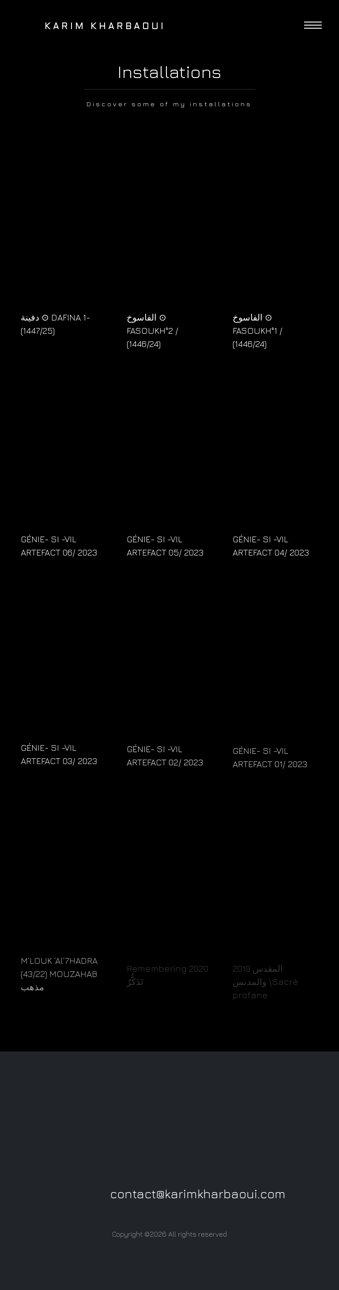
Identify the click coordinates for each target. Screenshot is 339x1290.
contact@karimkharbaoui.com (198, 1193)
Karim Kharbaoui (91, 27)
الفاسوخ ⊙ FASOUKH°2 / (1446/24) (152, 330)
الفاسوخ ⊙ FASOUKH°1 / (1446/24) (257, 330)
